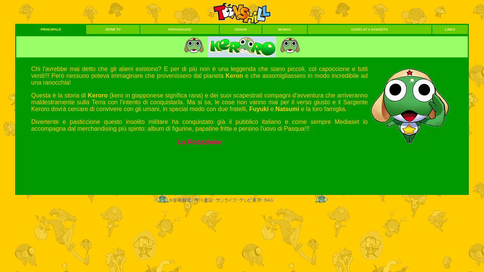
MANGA (284, 29)
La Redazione (199, 142)
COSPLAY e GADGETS (369, 29)
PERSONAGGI (179, 29)
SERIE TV (113, 29)
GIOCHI (240, 29)
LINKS (450, 29)
